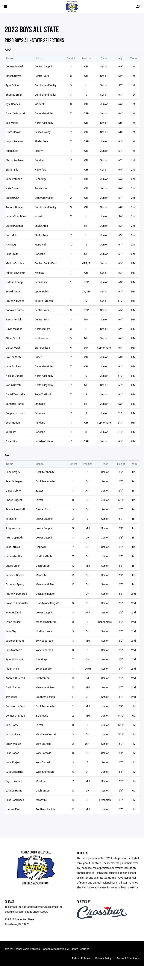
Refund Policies (81, 958)
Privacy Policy (103, 958)
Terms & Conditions (128, 958)
